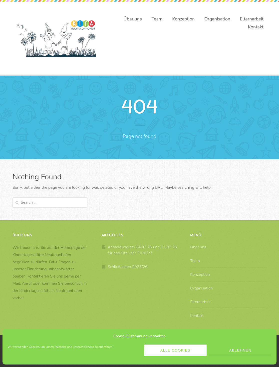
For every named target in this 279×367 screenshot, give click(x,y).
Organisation (217, 19)
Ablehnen (240, 350)
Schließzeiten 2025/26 (128, 267)
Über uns (133, 19)
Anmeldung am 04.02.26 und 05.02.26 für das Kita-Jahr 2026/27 (142, 250)
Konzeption (183, 19)
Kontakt (256, 27)
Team (157, 19)
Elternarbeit (252, 19)
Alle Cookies (175, 350)
